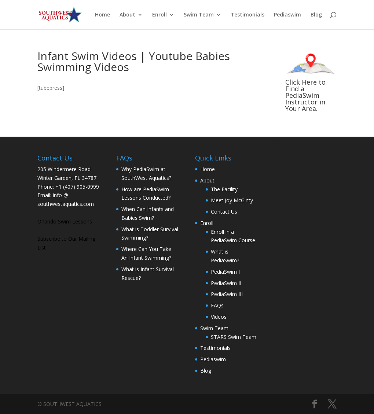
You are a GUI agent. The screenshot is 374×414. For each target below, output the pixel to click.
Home (102, 15)
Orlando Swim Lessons (64, 221)
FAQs (217, 305)
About (127, 15)
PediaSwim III (227, 294)
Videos (219, 316)
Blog (316, 15)
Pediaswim (287, 15)
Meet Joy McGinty (232, 200)
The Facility (224, 189)
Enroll (159, 15)
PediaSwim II (226, 283)
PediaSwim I (225, 271)
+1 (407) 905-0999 (77, 186)
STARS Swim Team (233, 336)
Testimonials (247, 15)
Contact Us (224, 211)
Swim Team (199, 15)
